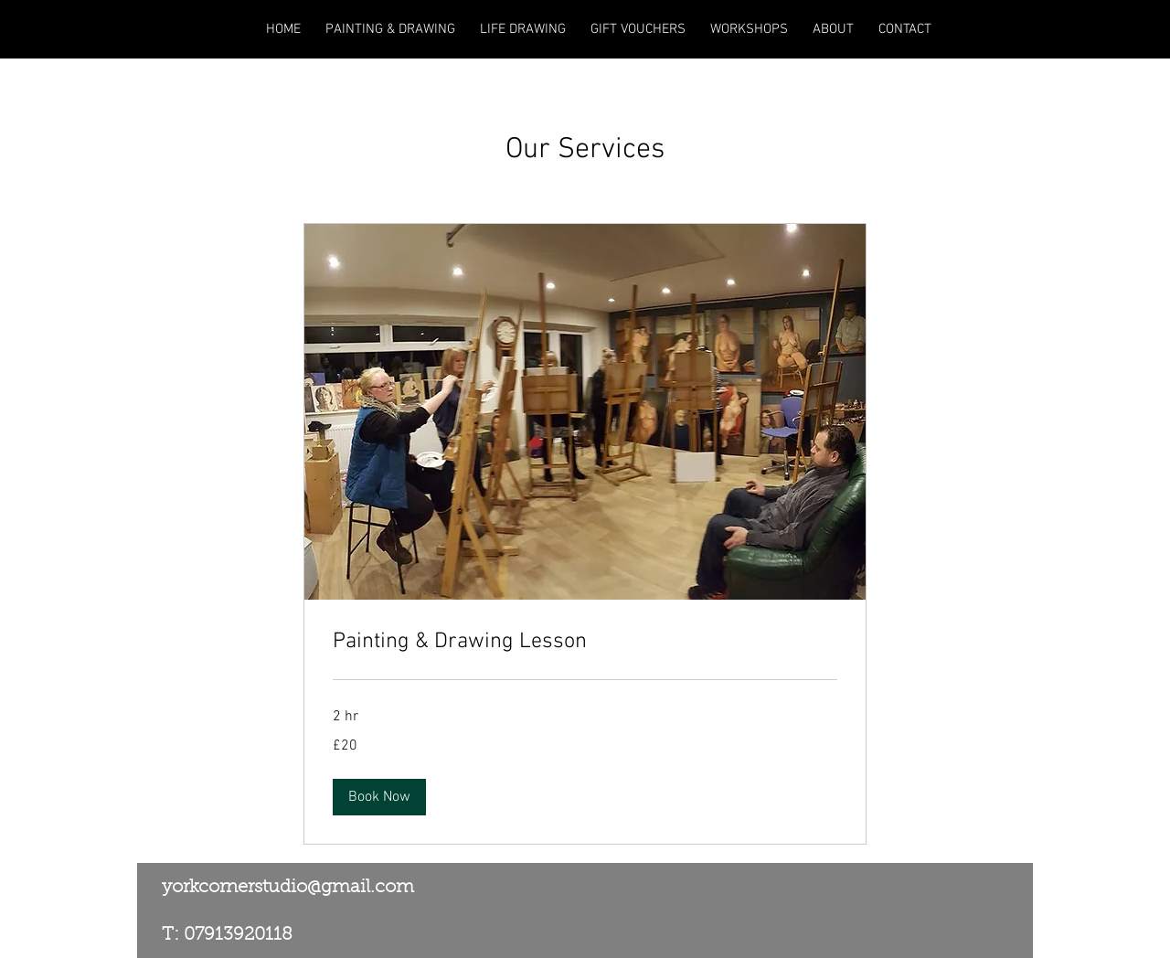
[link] (585, 642)
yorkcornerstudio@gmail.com (288, 887)
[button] (379, 797)
